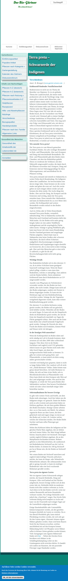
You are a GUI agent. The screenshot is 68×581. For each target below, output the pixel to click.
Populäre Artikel (9, 63)
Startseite (9, 47)
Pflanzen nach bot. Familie (13, 130)
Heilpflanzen (7, 103)
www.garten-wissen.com (53, 83)
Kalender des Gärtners (12, 74)
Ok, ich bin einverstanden (13, 577)
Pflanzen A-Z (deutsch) (12, 88)
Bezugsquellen (8, 122)
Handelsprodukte (9, 126)
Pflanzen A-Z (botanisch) (12, 92)
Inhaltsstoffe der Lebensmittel (9, 147)
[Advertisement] (34, 26)
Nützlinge (6, 114)
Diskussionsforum (42, 47)
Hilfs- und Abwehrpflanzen (13, 111)
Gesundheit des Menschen (9, 143)
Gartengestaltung (9, 70)
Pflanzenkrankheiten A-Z (12, 99)
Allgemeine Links (9, 133)
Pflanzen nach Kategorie (12, 66)
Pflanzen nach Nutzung (12, 95)
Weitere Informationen (10, 573)
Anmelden (6, 158)
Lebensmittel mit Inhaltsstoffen (9, 151)
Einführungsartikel (25, 47)
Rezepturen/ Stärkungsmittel (8, 107)
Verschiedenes (36, 80)
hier (39, 536)
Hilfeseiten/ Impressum (59, 47)
